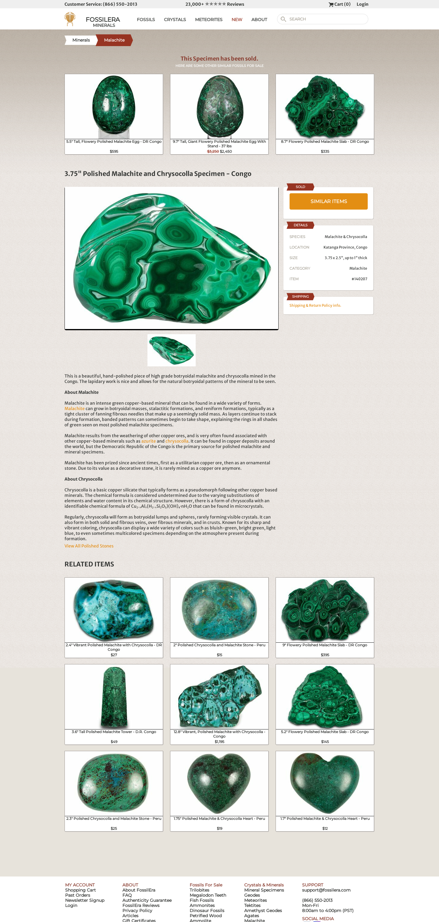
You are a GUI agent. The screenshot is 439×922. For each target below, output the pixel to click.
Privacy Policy (137, 910)
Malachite (75, 408)
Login (362, 4)
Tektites (252, 905)
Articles (130, 915)
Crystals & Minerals (264, 885)
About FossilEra (138, 890)
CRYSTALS (175, 19)
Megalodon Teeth (208, 895)
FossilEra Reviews (140, 905)
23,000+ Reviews (214, 4)
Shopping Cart (80, 890)
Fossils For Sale (206, 885)
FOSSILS (146, 19)
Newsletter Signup (84, 900)
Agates (251, 915)
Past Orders (77, 895)
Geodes (252, 895)
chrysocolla (177, 441)
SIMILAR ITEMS (329, 201)
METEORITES (209, 19)
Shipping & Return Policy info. (315, 305)
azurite (148, 441)
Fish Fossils (202, 900)
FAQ (127, 895)
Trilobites (199, 890)
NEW (237, 19)
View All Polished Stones (89, 546)
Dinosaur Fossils (207, 910)
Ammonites (202, 905)
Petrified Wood (206, 915)
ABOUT (259, 19)
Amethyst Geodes (263, 910)
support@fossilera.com (326, 890)
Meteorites (255, 900)
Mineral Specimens (264, 890)
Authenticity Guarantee (147, 900)
